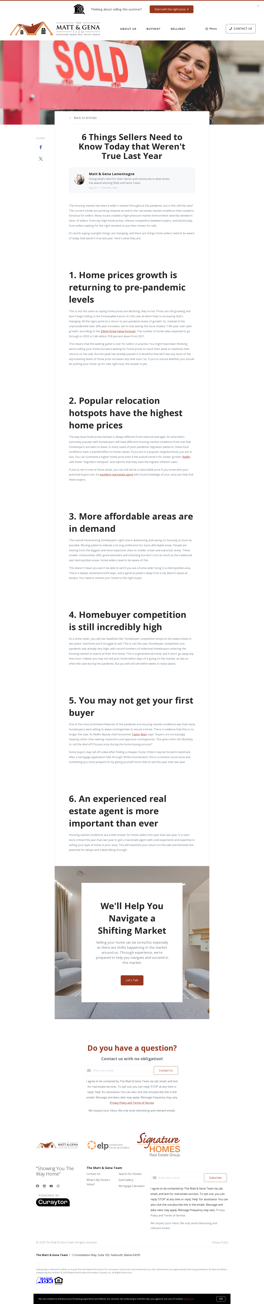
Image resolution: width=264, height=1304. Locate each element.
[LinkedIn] (44, 1186)
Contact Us (93, 1174)
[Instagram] (58, 1186)
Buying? (153, 28)
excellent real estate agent (116, 474)
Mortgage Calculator (132, 1186)
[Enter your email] (122, 1070)
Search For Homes (130, 1174)
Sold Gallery (126, 1180)
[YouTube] (51, 1186)
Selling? (178, 28)
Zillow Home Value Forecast (118, 331)
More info (189, 1298)
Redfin (186, 457)
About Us (128, 28)
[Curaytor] (53, 1205)
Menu (211, 29)
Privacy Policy (220, 1242)
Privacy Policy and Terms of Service (132, 1103)
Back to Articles (85, 118)
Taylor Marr (139, 734)
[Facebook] (37, 1186)
